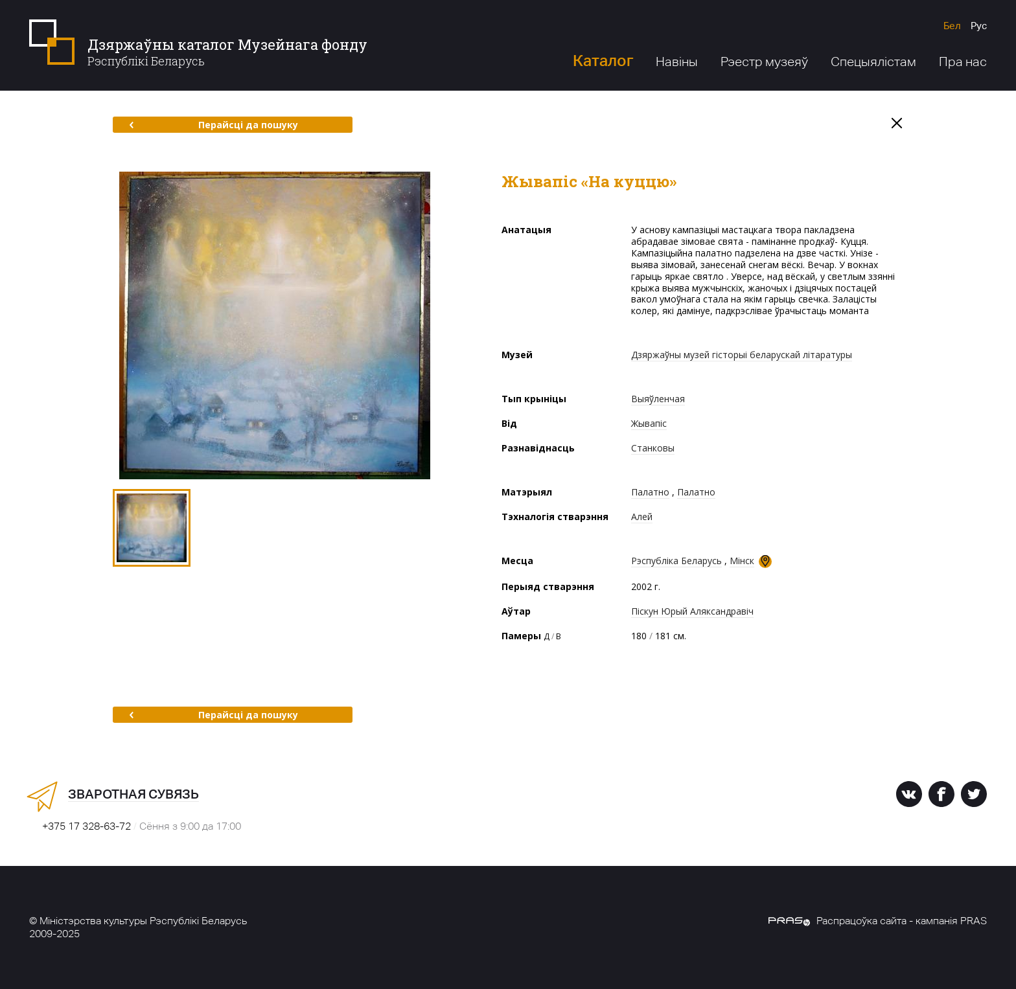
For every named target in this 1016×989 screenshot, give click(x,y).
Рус (979, 25)
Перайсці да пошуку (213, 125)
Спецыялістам (873, 61)
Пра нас (963, 61)
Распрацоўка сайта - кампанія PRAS (877, 921)
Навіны (677, 61)
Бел (952, 25)
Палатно (650, 492)
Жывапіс (649, 423)
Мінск (742, 560)
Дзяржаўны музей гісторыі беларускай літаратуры (741, 354)
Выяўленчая (658, 398)
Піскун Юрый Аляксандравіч (692, 611)
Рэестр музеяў (764, 61)
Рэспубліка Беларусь (676, 560)
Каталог (603, 60)
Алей (641, 516)
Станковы (653, 448)
